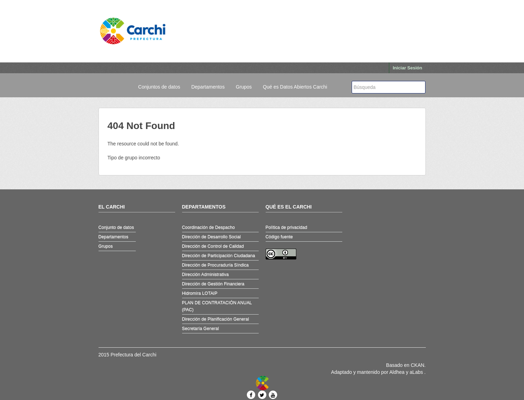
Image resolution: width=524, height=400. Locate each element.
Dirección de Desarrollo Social (211, 236)
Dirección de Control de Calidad (213, 246)
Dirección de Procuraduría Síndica (215, 265)
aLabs (417, 372)
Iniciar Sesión (407, 67)
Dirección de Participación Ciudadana (218, 255)
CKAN (417, 365)
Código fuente (279, 236)
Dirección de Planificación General (215, 319)
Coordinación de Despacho (208, 227)
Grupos (244, 87)
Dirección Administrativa (205, 274)
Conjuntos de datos (159, 87)
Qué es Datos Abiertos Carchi (295, 87)
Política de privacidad (286, 227)
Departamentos (208, 87)
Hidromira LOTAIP (200, 293)
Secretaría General (200, 328)
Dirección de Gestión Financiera (213, 283)
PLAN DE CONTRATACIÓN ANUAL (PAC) (217, 306)
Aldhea (397, 372)
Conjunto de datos (116, 227)
